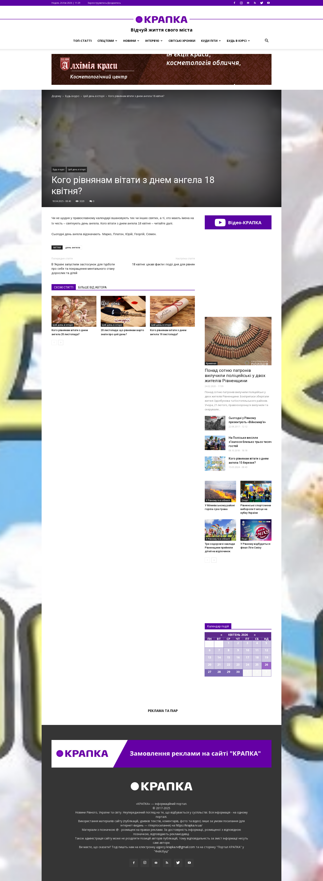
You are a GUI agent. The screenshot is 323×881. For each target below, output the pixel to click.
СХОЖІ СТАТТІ (63, 287)
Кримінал (211, 363)
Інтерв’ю (154, 41)
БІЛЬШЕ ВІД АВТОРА (92, 287)
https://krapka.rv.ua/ (189, 825)
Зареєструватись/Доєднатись (104, 2)
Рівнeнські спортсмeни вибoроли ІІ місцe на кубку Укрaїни (255, 509)
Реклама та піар (163, 710)
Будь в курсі (238, 41)
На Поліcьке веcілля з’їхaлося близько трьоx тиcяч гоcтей (250, 442)
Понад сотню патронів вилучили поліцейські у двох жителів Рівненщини (235, 375)
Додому (56, 96)
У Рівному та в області (218, 500)
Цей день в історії (77, 169)
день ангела (72, 247)
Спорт (245, 500)
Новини (131, 41)
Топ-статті (82, 41)
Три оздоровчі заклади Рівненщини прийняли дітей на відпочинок (220, 547)
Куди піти (211, 41)
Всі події (238, 690)
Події (244, 538)
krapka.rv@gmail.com (180, 847)
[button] (267, 41)
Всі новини (218, 586)
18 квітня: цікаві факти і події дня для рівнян (163, 264)
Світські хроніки (182, 41)
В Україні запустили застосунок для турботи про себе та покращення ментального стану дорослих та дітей (83, 269)
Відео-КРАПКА (238, 222)
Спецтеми (107, 41)
